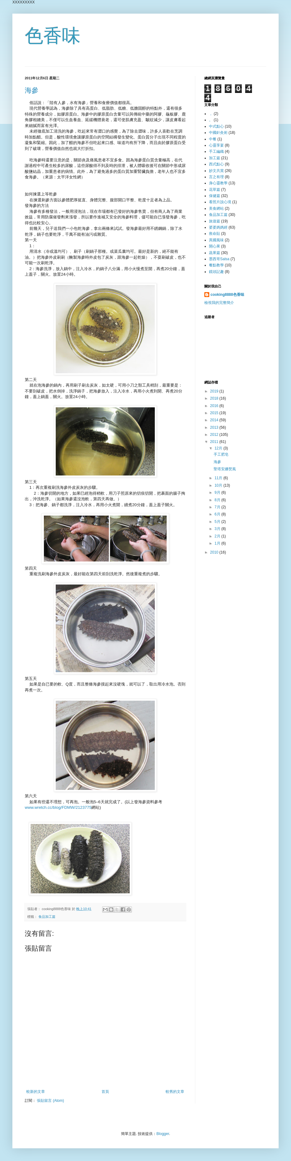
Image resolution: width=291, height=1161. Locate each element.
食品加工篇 (46, 916)
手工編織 (216, 151)
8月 (218, 500)
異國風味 (216, 240)
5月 (218, 521)
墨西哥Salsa (219, 259)
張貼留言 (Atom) (50, 1100)
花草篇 (214, 189)
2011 (214, 442)
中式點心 (216, 126)
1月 (218, 543)
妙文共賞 (216, 171)
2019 (214, 391)
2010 (214, 552)
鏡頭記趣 (216, 271)
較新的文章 (35, 1091)
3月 (218, 529)
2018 (214, 398)
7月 (218, 507)
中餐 (212, 139)
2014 (214, 420)
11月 (219, 478)
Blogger (162, 1134)
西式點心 (216, 164)
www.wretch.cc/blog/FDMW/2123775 (58, 807)
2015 (214, 413)
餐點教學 (216, 265)
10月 (219, 485)
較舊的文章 (175, 1091)
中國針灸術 (218, 132)
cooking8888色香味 (227, 294)
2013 (214, 427)
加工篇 (214, 158)
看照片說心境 (220, 202)
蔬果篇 (214, 253)
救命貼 (214, 233)
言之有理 (216, 177)
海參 (31, 90)
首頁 (105, 1091)
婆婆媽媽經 (218, 227)
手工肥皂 (221, 454)
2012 (214, 434)
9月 (218, 492)
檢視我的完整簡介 (219, 302)
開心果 (214, 246)
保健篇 (214, 196)
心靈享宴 (216, 145)
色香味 (52, 35)
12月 (219, 448)
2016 (214, 406)
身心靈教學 (218, 183)
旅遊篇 (214, 221)
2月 (218, 536)
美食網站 (216, 208)
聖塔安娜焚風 (225, 469)
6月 (218, 514)
